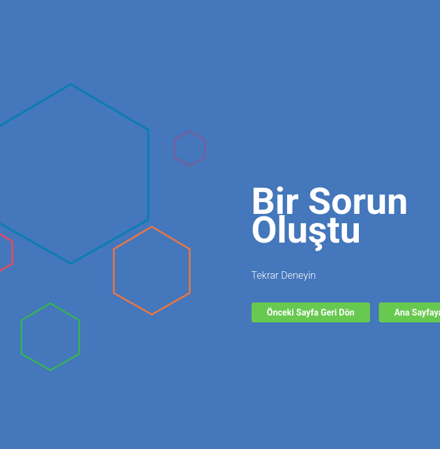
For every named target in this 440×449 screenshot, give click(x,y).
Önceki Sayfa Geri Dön (310, 312)
